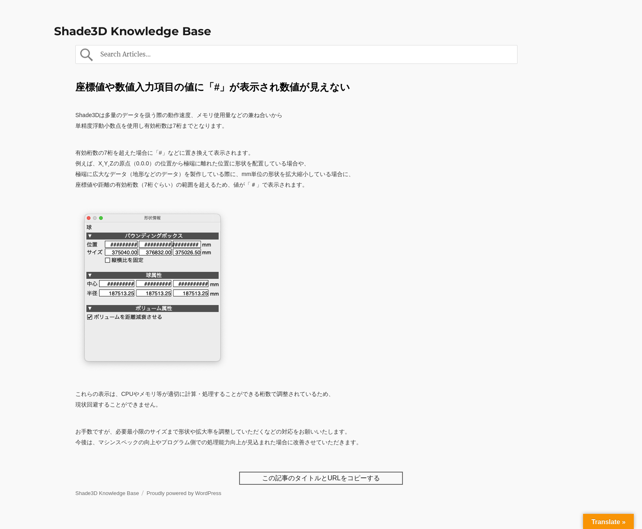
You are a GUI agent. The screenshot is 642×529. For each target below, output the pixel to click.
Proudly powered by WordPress (184, 493)
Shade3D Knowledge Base (132, 31)
